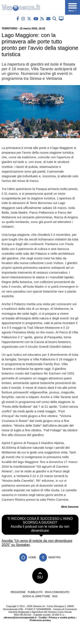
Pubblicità (35, 592)
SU (40, 575)
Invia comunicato (57, 592)
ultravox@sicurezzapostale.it (20, 617)
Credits (43, 617)
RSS (55, 596)
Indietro (50, 557)
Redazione (18, 592)
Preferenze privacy (40, 620)
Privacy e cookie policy (62, 617)
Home (27, 557)
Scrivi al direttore (36, 596)
